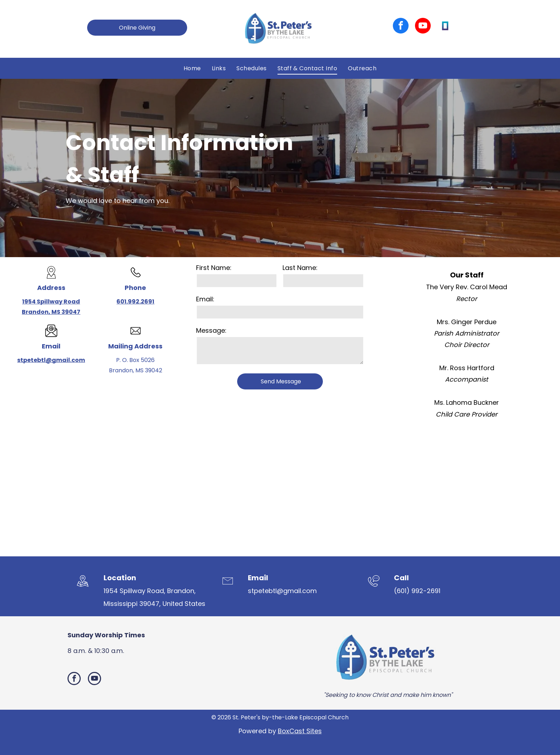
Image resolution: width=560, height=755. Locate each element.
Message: (211, 330)
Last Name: (300, 267)
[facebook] (401, 26)
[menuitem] (192, 68)
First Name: (213, 267)
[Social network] (445, 26)
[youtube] (423, 26)
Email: (205, 299)
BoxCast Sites (300, 730)
